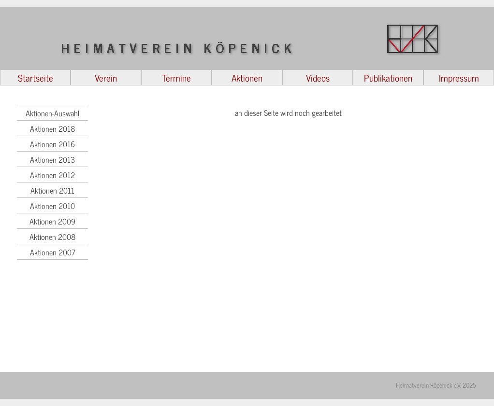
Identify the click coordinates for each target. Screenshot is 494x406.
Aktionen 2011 (52, 190)
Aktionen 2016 (52, 144)
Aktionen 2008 (52, 236)
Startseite (35, 77)
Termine (176, 77)
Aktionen (247, 77)
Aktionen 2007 (52, 252)
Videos (318, 77)
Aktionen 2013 (52, 159)
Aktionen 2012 (52, 174)
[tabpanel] (285, 236)
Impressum (459, 77)
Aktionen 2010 (52, 205)
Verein (106, 77)
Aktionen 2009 (52, 221)
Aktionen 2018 (52, 128)
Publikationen (388, 77)
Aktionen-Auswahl (52, 113)
